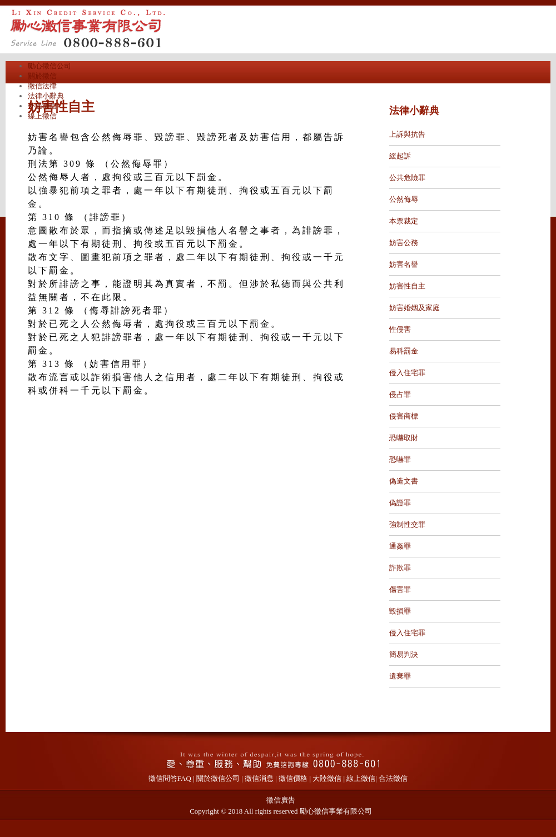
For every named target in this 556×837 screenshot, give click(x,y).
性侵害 (400, 329)
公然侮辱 (403, 199)
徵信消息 (259, 778)
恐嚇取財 (403, 438)
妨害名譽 (403, 264)
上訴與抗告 (407, 134)
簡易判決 (403, 654)
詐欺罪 (400, 568)
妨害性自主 (407, 286)
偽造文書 (403, 481)
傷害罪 (400, 589)
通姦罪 (400, 546)
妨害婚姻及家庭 (414, 307)
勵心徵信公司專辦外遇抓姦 (117, 28)
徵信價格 (293, 778)
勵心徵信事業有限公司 (336, 811)
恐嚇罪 (400, 459)
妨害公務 (403, 242)
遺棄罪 (400, 676)
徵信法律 (42, 86)
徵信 (400, 778)
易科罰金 (403, 351)
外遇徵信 (42, 106)
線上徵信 (42, 116)
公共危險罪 (407, 177)
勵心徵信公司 (49, 66)
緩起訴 (400, 156)
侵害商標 (403, 416)
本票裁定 (403, 221)
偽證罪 (400, 503)
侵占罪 (400, 394)
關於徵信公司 (218, 778)
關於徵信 (42, 76)
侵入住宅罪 (407, 372)
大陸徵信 (326, 778)
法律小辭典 (46, 96)
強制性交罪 (407, 524)
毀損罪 (400, 611)
